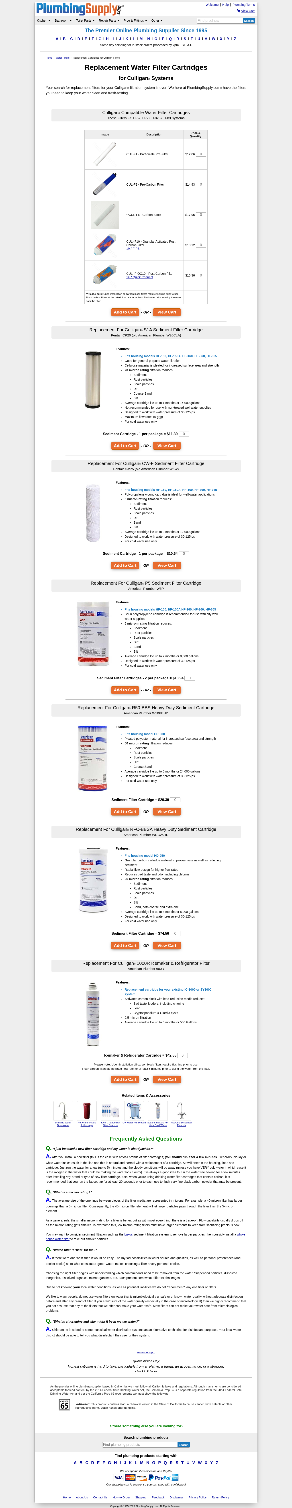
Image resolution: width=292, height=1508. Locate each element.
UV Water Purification (134, 1112)
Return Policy (220, 1497)
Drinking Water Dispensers (63, 1114)
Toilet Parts (85, 20)
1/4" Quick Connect (139, 277)
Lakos (128, 1234)
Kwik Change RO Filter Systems (110, 1114)
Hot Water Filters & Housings (87, 1114)
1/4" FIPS (132, 248)
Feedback (158, 1497)
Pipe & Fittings (135, 20)
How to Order (121, 1497)
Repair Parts (109, 20)
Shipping (141, 1497)
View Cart (166, 312)
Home (67, 1497)
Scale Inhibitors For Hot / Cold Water (157, 1114)
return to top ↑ (146, 1352)
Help (225, 4)
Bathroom (63, 20)
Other (156, 20)
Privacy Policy (197, 1497)
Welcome (212, 4)
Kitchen (44, 20)
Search (249, 21)
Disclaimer (176, 1497)
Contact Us (100, 1497)
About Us (82, 1497)
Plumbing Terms (244, 4)
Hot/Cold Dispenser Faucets (181, 1114)
